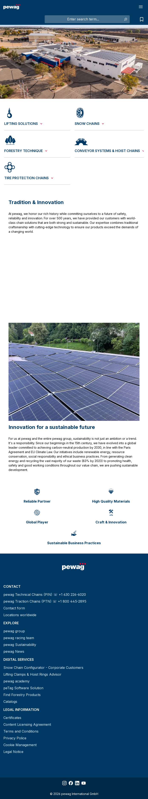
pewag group (14, 631)
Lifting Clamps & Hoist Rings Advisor (32, 674)
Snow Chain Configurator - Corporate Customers (43, 667)
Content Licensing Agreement (27, 724)
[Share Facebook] (71, 783)
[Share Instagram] (64, 783)
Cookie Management (20, 745)
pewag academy (16, 681)
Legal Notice (13, 752)
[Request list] (140, 19)
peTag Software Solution (23, 688)
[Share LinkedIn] (77, 783)
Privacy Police (14, 738)
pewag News (13, 651)
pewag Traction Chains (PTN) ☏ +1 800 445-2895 (44, 601)
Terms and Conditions (20, 731)
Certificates (12, 718)
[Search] (125, 19)
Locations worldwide (19, 615)
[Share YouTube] (83, 783)
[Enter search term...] (83, 19)
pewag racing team (18, 638)
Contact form (14, 608)
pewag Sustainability (19, 645)
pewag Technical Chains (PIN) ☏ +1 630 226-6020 (44, 594)
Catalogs (10, 701)
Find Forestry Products (22, 695)
